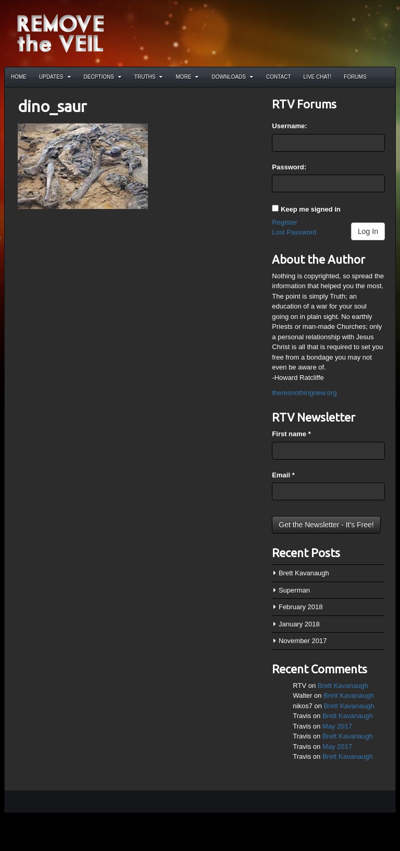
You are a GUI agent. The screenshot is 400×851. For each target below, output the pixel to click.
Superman (294, 590)
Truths (148, 77)
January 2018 (299, 624)
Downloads (232, 77)
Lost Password (294, 232)
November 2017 (303, 641)
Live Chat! (318, 77)
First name (291, 434)
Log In (368, 231)
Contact (278, 77)
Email (283, 475)
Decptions (102, 77)
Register (284, 222)
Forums (355, 77)
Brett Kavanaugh (304, 573)
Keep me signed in (311, 209)
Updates (55, 77)
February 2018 (301, 607)
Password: (289, 167)
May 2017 (337, 726)
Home (19, 77)
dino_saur (52, 106)
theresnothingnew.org (304, 393)
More (187, 77)
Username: (289, 126)
